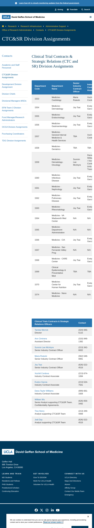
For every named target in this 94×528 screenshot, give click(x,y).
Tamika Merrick (41, 330)
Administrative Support (56, 26)
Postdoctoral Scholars (10, 488)
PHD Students (7, 484)
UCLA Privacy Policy (43, 519)
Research (12, 26)
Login (83, 519)
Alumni (67, 484)
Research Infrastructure (31, 26)
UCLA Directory (71, 477)
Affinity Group (70, 488)
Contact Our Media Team (74, 491)
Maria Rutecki (41, 356)
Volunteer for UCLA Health (43, 484)
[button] (72, 9)
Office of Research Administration (17, 30)
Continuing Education (10, 491)
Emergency (69, 495)
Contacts (40, 30)
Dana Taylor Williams (44, 391)
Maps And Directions (73, 481)
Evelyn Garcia (41, 382)
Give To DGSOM (40, 477)
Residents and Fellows (11, 481)
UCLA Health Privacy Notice (66, 519)
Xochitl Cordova (42, 373)
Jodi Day (38, 420)
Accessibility (26, 519)
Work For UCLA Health (42, 481)
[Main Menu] (90, 17)
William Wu (40, 399)
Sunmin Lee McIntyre (44, 347)
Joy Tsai (38, 365)
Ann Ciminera (41, 338)
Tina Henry (39, 411)
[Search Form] (85, 9)
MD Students (7, 477)
